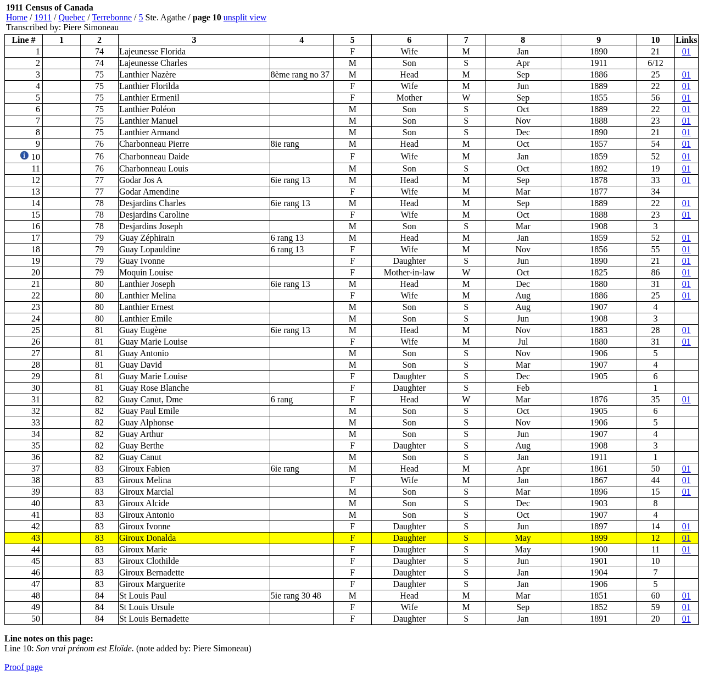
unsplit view (245, 17)
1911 (43, 17)
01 (686, 51)
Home (16, 17)
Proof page (23, 667)
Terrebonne (112, 17)
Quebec (71, 17)
